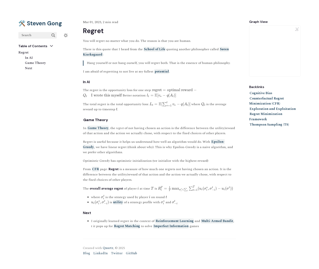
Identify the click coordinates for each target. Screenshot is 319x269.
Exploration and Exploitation (273, 108)
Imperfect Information (171, 226)
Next (28, 68)
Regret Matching (127, 226)
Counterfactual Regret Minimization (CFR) (266, 101)
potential (162, 71)
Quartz (108, 248)
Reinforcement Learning (175, 221)
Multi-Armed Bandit (217, 221)
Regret (23, 52)
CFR (95, 169)
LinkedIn (100, 253)
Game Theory (35, 62)
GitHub (131, 253)
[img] (53, 35)
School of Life (154, 49)
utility (118, 202)
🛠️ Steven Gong (40, 23)
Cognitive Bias (261, 93)
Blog (86, 253)
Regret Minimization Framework (265, 117)
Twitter (117, 253)
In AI (29, 57)
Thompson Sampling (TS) (269, 124)
